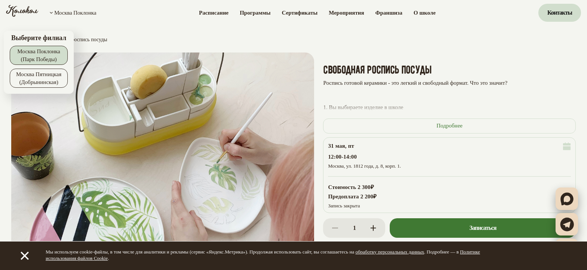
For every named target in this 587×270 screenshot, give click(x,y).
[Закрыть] (24, 255)
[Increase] (373, 228)
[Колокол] (22, 13)
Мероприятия (346, 13)
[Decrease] (335, 228)
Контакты (559, 12)
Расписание (214, 13)
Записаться (482, 228)
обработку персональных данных (389, 252)
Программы (255, 13)
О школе (425, 13)
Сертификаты (299, 13)
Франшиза (388, 13)
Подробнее (450, 126)
